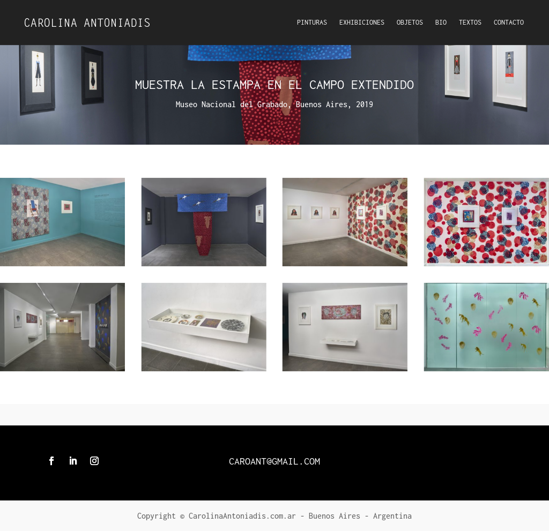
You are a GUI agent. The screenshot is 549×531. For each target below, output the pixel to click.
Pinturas (312, 22)
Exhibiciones (361, 22)
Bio (441, 22)
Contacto (509, 22)
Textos (470, 22)
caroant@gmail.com (274, 461)
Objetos (410, 22)
